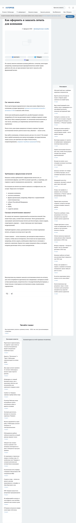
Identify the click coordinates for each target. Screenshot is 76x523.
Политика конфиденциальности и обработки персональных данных (17, 500)
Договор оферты (19, 471)
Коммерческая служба (41, 29)
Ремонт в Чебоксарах (8, 12)
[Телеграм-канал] (38, 57)
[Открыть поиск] (69, 7)
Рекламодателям (19, 474)
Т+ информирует (21, 12)
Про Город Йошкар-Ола (33, 456)
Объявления (5, 471)
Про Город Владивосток (33, 462)
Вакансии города (33, 12)
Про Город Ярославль (32, 458)
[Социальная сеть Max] (27, 60)
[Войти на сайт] (73, 7)
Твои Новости (18, 456)
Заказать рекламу (45, 12)
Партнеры (31, 474)
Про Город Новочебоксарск (8, 456)
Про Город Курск (6, 460)
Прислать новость (58, 7)
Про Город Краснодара (7, 464)
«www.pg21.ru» (13, 477)
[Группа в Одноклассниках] (46, 458)
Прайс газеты (5, 474)
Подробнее (70, 497)
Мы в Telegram (67, 12)
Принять (70, 16)
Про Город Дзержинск (19, 462)
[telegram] (12, 294)
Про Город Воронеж (7, 458)
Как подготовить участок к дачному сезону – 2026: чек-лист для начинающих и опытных (27, 331)
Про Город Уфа (31, 460)
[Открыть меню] (3, 7)
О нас (17, 469)
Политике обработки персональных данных (52, 15)
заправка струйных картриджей (27, 142)
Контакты (31, 469)
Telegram (4, 469)
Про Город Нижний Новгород (9, 462)
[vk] (7, 294)
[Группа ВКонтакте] (15, 57)
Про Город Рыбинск (19, 460)
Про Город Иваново (19, 458)
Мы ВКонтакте (57, 12)
